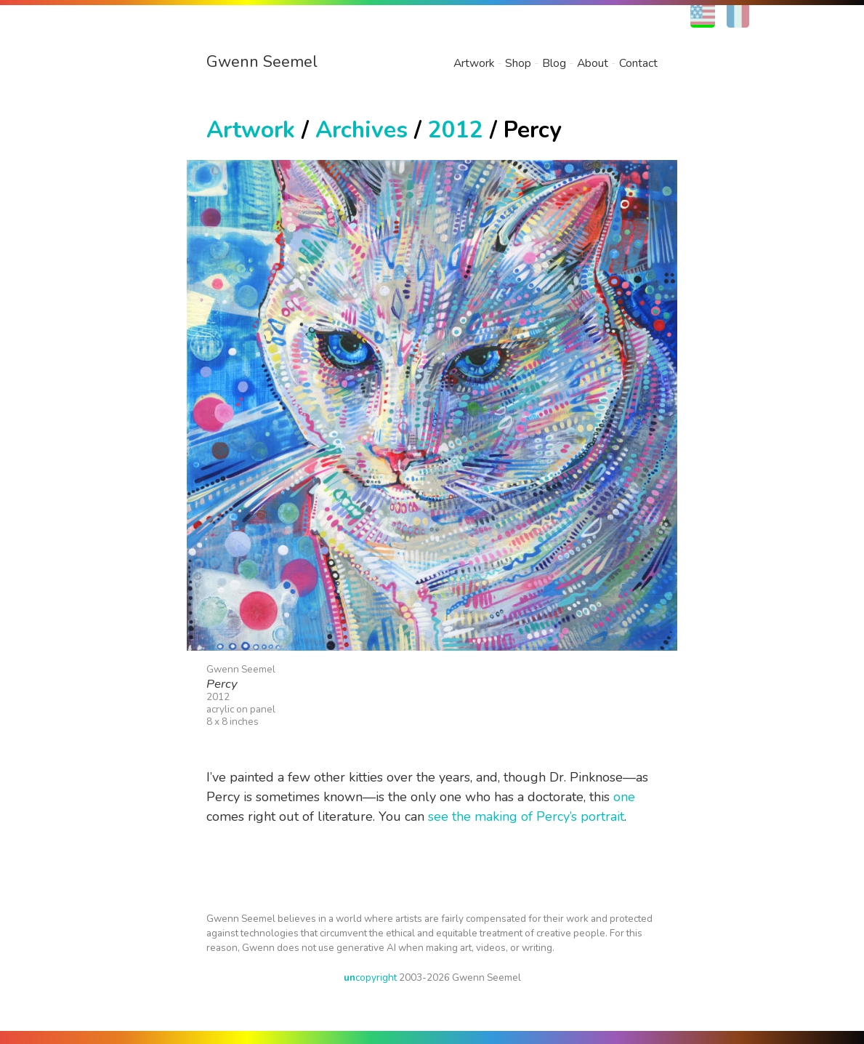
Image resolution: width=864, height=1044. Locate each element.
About (592, 63)
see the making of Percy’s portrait (526, 816)
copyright (370, 977)
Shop (518, 63)
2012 (455, 129)
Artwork (473, 63)
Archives (361, 129)
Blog (554, 63)
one (624, 797)
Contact (638, 63)
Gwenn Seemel (262, 62)
